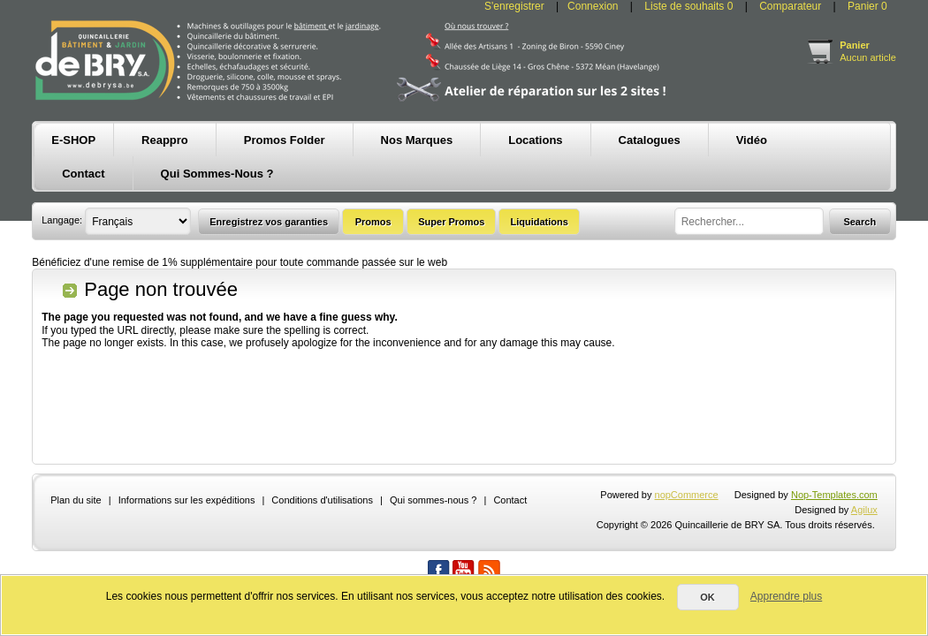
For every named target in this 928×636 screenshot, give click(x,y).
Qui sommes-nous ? (433, 500)
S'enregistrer (514, 6)
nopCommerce (687, 494)
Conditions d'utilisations (322, 500)
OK (707, 597)
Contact (510, 500)
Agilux (864, 509)
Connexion (592, 6)
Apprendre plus (786, 596)
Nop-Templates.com (834, 494)
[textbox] (749, 221)
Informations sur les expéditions (186, 500)
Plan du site (75, 500)
